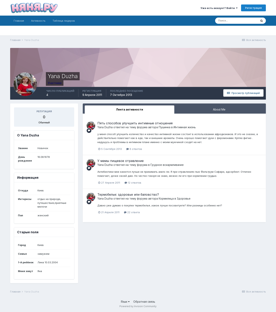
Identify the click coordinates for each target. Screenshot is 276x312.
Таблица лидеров (64, 20)
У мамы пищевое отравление (120, 161)
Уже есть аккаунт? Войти (219, 8)
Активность (38, 20)
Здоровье (184, 198)
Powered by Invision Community (138, 306)
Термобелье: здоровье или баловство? (128, 194)
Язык (125, 301)
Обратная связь (144, 301)
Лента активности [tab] (129, 109)
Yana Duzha (105, 127)
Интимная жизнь (185, 127)
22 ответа (132, 212)
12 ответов (133, 182)
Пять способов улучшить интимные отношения (135, 123)
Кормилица (166, 198)
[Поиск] (236, 21)
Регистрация (253, 7)
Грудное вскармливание (167, 164)
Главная (19, 20)
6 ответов (134, 148)
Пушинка (164, 127)
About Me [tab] (219, 109)
